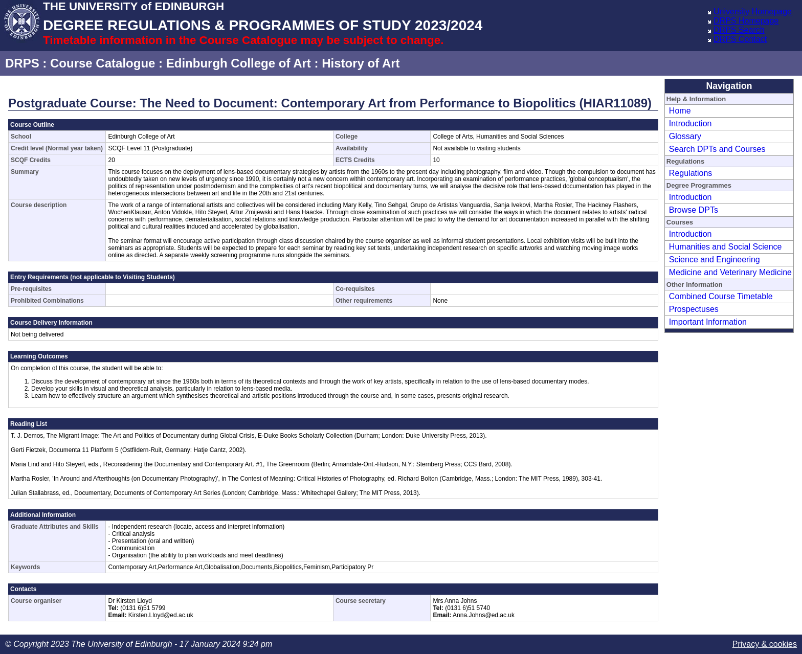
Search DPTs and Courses (717, 149)
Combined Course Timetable (721, 296)
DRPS (22, 63)
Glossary (685, 136)
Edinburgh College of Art (238, 63)
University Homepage (753, 11)
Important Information (708, 322)
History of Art (360, 63)
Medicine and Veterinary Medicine (730, 272)
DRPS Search (739, 30)
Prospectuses (694, 309)
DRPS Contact (740, 39)
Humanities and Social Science (725, 246)
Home (680, 110)
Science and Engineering (714, 259)
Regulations (690, 173)
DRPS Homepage (746, 20)
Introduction (690, 123)
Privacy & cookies (764, 644)
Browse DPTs (693, 210)
